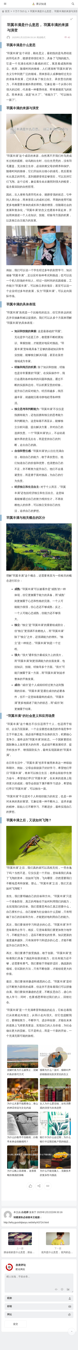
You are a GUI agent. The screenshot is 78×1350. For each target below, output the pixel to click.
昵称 (9, 1298)
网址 (9, 1314)
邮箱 (9, 1306)
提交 (15, 1324)
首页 (7, 11)
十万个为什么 (20, 11)
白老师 (24, 1212)
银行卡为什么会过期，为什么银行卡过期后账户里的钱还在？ (55, 1141)
